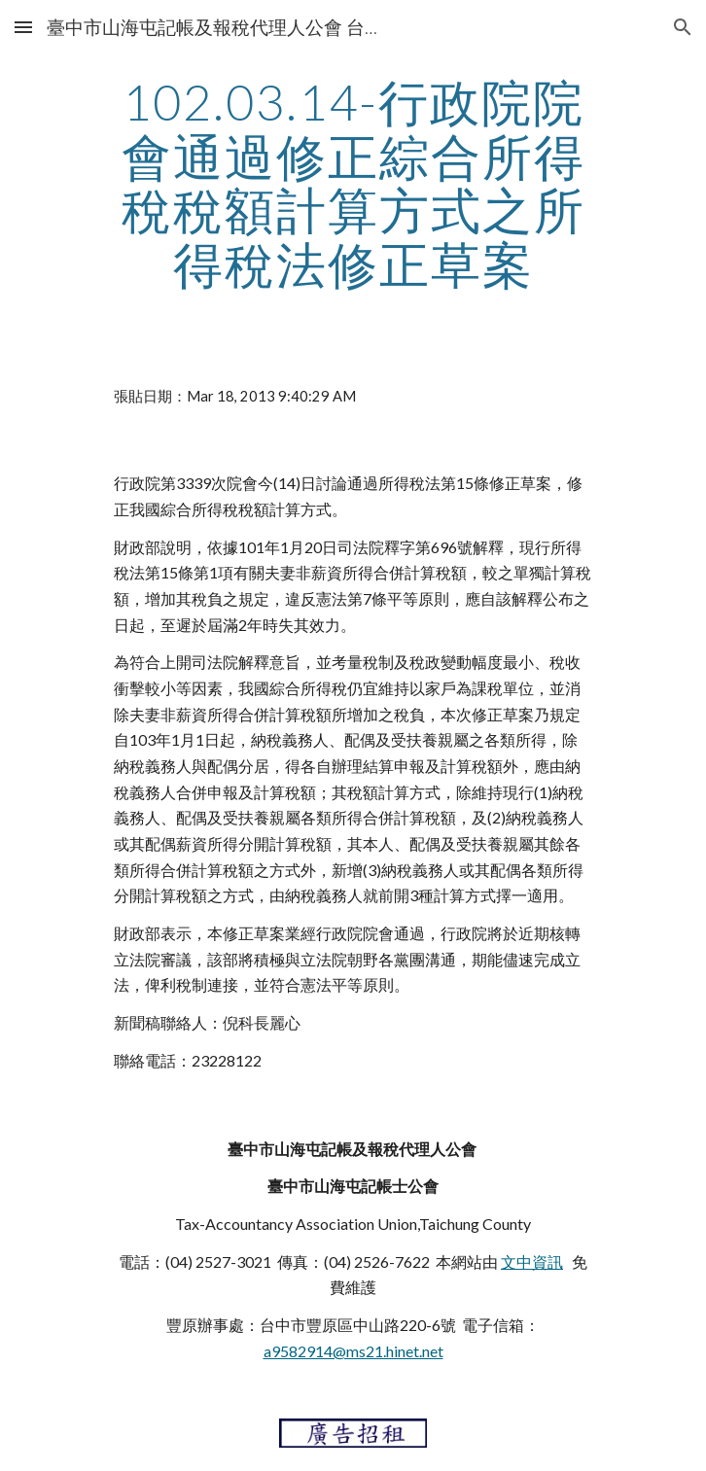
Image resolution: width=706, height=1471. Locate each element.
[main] (352, 183)
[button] (23, 26)
